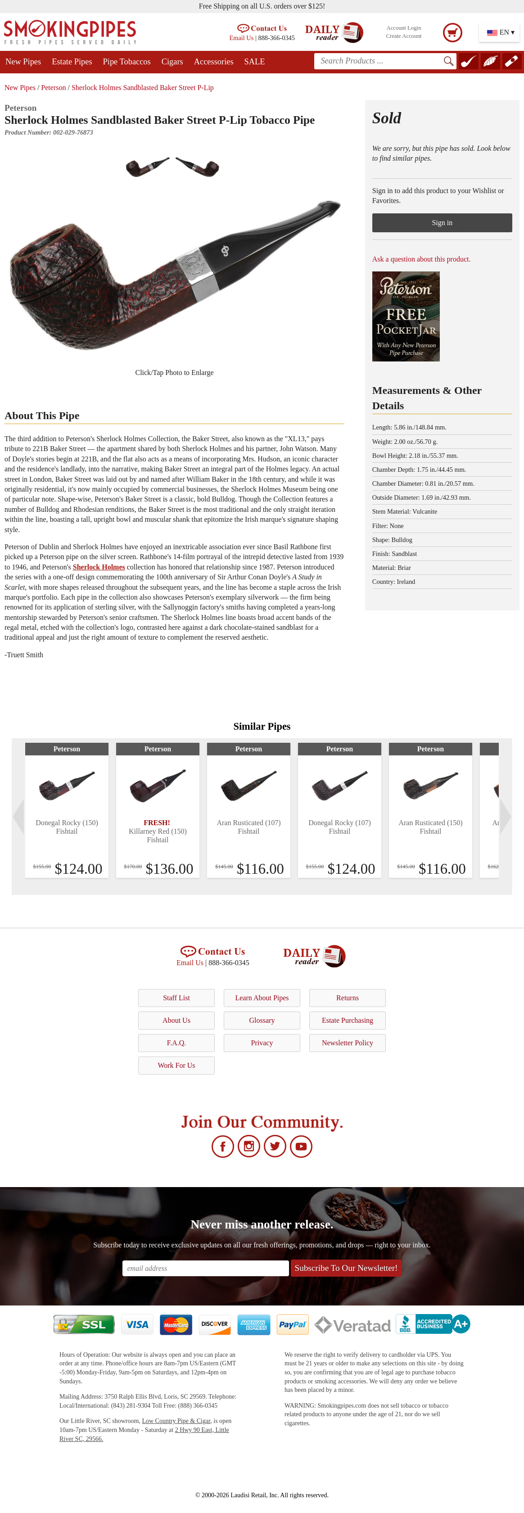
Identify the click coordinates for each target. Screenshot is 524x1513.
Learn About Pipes (262, 998)
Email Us (241, 37)
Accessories (214, 61)
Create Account (403, 36)
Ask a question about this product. (421, 259)
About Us (176, 1020)
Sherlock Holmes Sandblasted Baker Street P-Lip (143, 87)
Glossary (262, 1020)
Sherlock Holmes (99, 567)
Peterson (53, 87)
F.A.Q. (176, 1043)
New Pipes (23, 61)
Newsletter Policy (347, 1043)
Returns (347, 998)
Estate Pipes (72, 61)
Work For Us (176, 1065)
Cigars (172, 61)
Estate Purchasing (347, 1020)
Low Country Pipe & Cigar (176, 1421)
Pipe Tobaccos (127, 61)
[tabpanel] (66, 810)
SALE (254, 61)
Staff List (176, 998)
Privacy (262, 1043)
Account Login (403, 28)
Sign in (442, 222)
